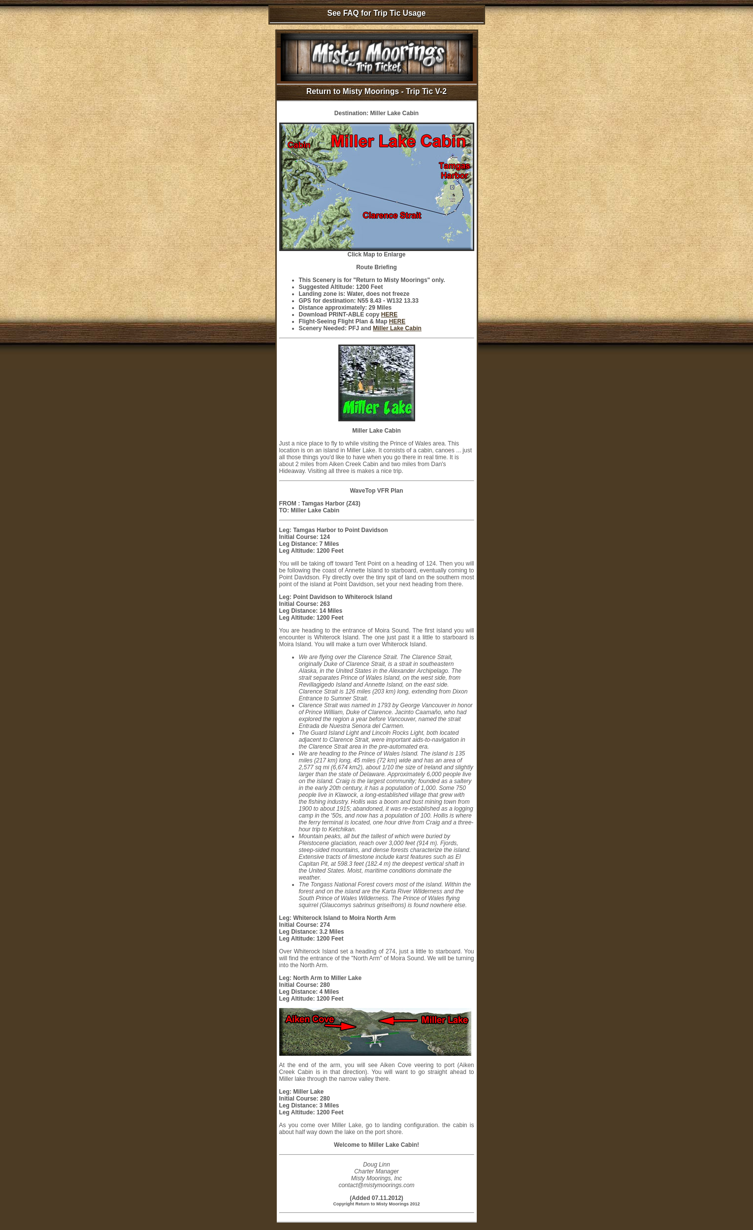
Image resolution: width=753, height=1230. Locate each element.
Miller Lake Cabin (397, 328)
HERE (389, 314)
